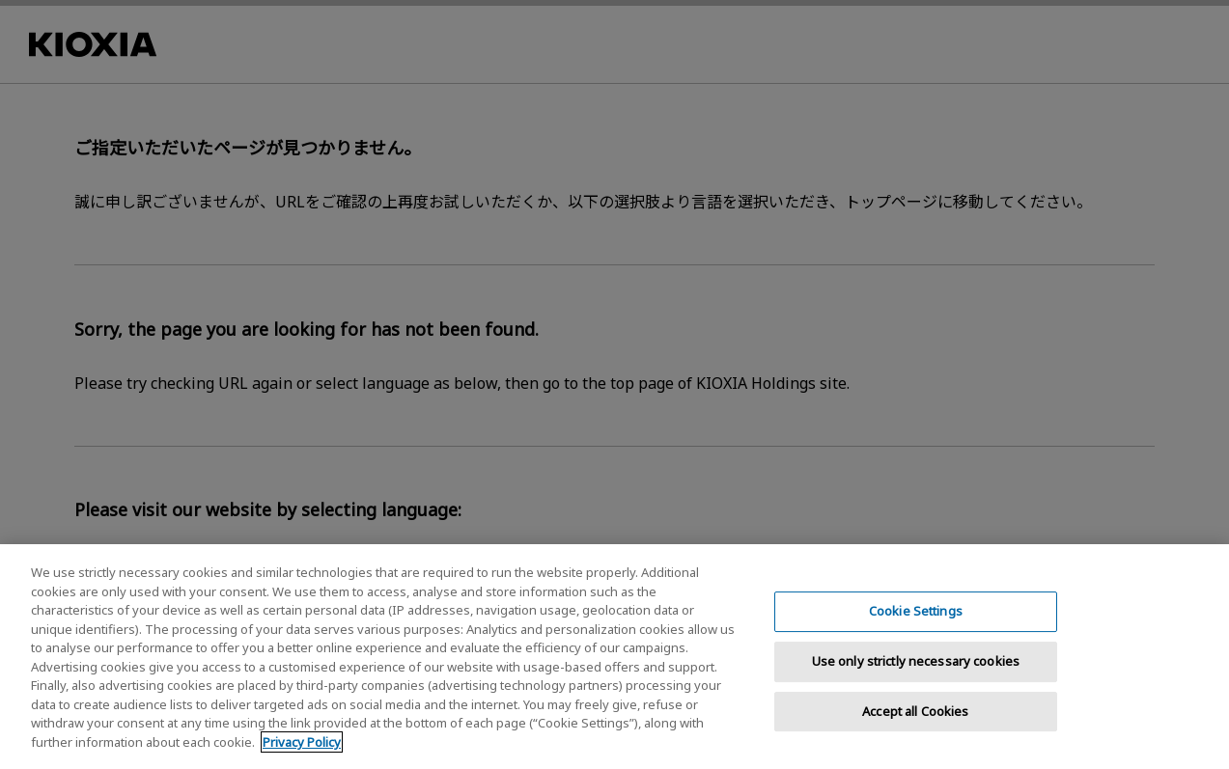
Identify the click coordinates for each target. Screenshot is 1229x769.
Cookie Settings (916, 623)
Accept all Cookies (915, 722)
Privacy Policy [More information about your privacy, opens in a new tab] (302, 754)
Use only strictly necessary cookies (916, 673)
